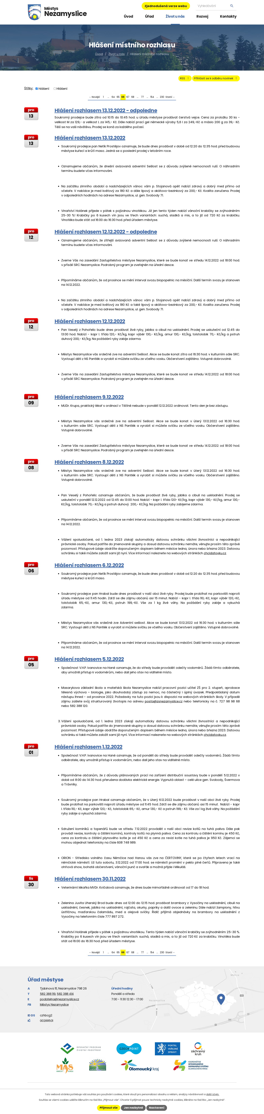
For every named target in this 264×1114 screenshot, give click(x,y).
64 (113, 98)
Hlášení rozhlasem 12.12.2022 (90, 322)
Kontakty (228, 16)
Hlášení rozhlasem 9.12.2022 (89, 398)
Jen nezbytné (133, 1108)
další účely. (212, 1094)
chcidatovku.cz (215, 555)
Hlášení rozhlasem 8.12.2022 (89, 463)
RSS (176, 80)
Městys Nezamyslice (54, 1006)
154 (152, 98)
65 (118, 98)
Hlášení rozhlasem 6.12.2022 (89, 566)
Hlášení (62, 90)
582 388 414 (65, 995)
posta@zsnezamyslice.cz (164, 703)
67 (127, 98)
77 (142, 98)
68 (132, 98)
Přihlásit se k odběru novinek (212, 80)
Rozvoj (202, 16)
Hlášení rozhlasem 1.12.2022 (88, 748)
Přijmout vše (109, 1108)
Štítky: (28, 90)
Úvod (128, 16)
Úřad (149, 16)
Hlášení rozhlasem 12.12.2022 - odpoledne (106, 233)
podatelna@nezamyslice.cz (59, 1001)
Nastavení (156, 1108)
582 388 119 (48, 995)
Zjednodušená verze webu (166, 6)
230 (162, 98)
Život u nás (175, 16)
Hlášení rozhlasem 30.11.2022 (90, 880)
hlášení (44, 90)
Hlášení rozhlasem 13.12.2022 (90, 139)
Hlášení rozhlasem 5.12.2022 (89, 660)
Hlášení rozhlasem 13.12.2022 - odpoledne (106, 112)
